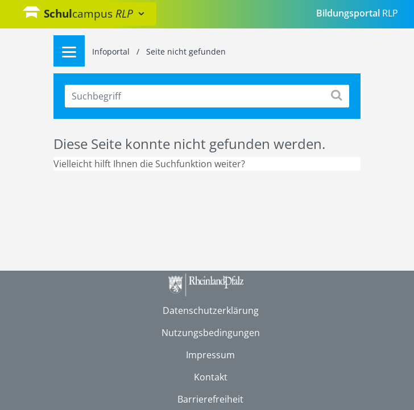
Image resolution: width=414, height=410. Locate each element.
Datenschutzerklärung (211, 310)
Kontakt (210, 377)
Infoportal (112, 51)
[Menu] (69, 51)
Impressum (210, 355)
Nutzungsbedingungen (211, 332)
